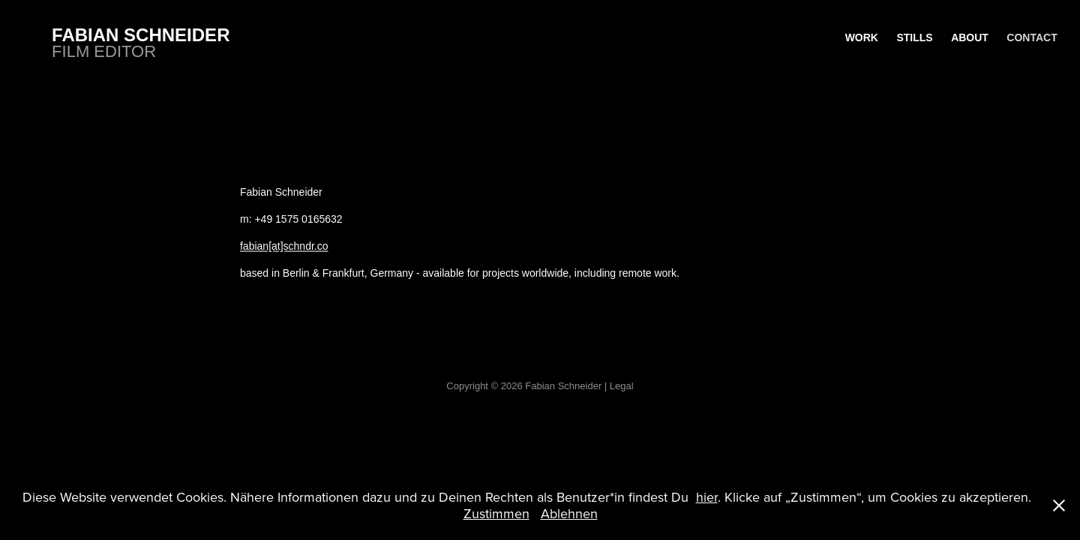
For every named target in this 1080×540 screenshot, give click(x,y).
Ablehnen (569, 513)
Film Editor (104, 51)
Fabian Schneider (141, 35)
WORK (861, 38)
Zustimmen (497, 513)
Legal (622, 386)
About (969, 38)
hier (707, 497)
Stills (914, 38)
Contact (1031, 38)
